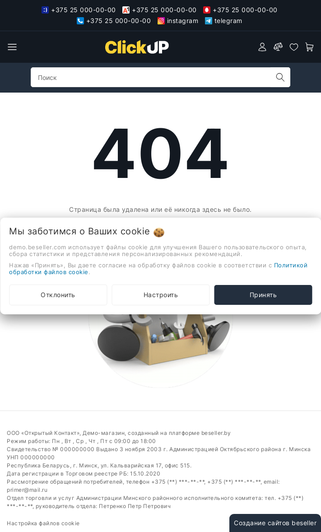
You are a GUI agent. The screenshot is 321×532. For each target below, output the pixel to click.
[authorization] (262, 46)
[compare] (278, 46)
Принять (263, 295)
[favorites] (293, 46)
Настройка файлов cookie (43, 523)
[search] (280, 77)
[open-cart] (309, 46)
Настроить (161, 295)
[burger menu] (12, 47)
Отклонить (58, 295)
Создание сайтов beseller (275, 523)
